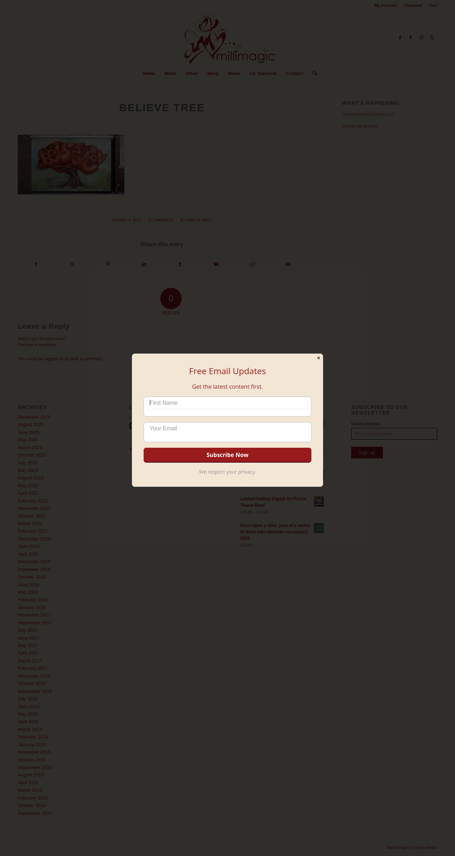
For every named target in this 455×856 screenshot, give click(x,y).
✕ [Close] (319, 358)
